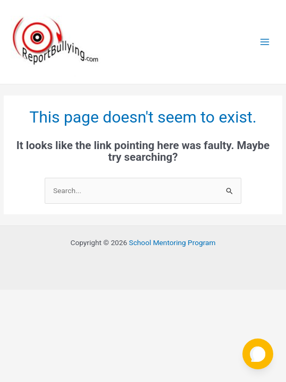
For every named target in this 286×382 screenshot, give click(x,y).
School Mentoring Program (172, 242)
